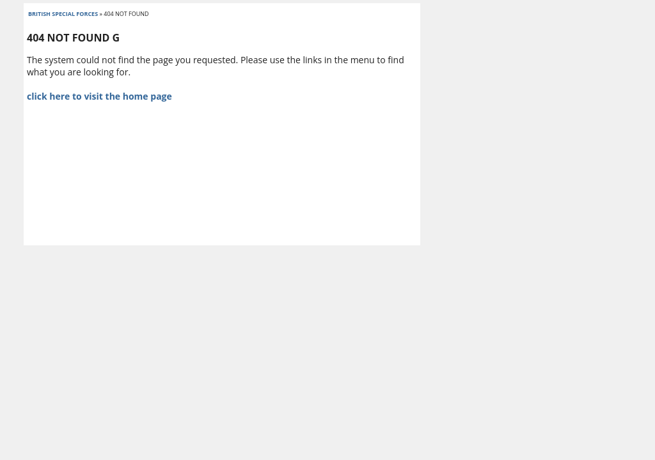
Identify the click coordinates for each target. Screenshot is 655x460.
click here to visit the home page (99, 96)
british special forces (63, 14)
